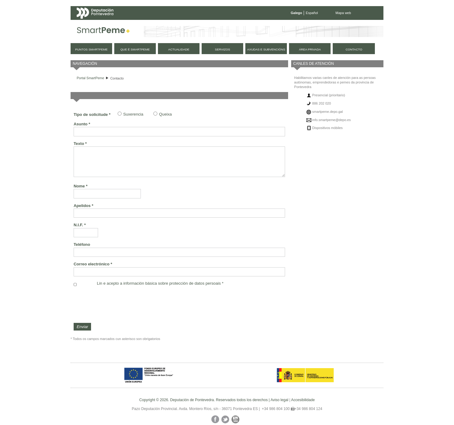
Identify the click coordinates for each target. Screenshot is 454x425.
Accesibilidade (303, 400)
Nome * (80, 186)
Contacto (117, 78)
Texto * (80, 143)
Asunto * (82, 124)
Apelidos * (83, 205)
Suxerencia (133, 114)
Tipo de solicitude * (92, 114)
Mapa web (343, 13)
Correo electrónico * (93, 264)
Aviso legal (279, 400)
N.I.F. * (80, 225)
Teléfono (82, 244)
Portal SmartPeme (90, 78)
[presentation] (120, 305)
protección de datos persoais (195, 283)
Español (312, 13)
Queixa (165, 114)
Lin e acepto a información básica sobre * (160, 283)
